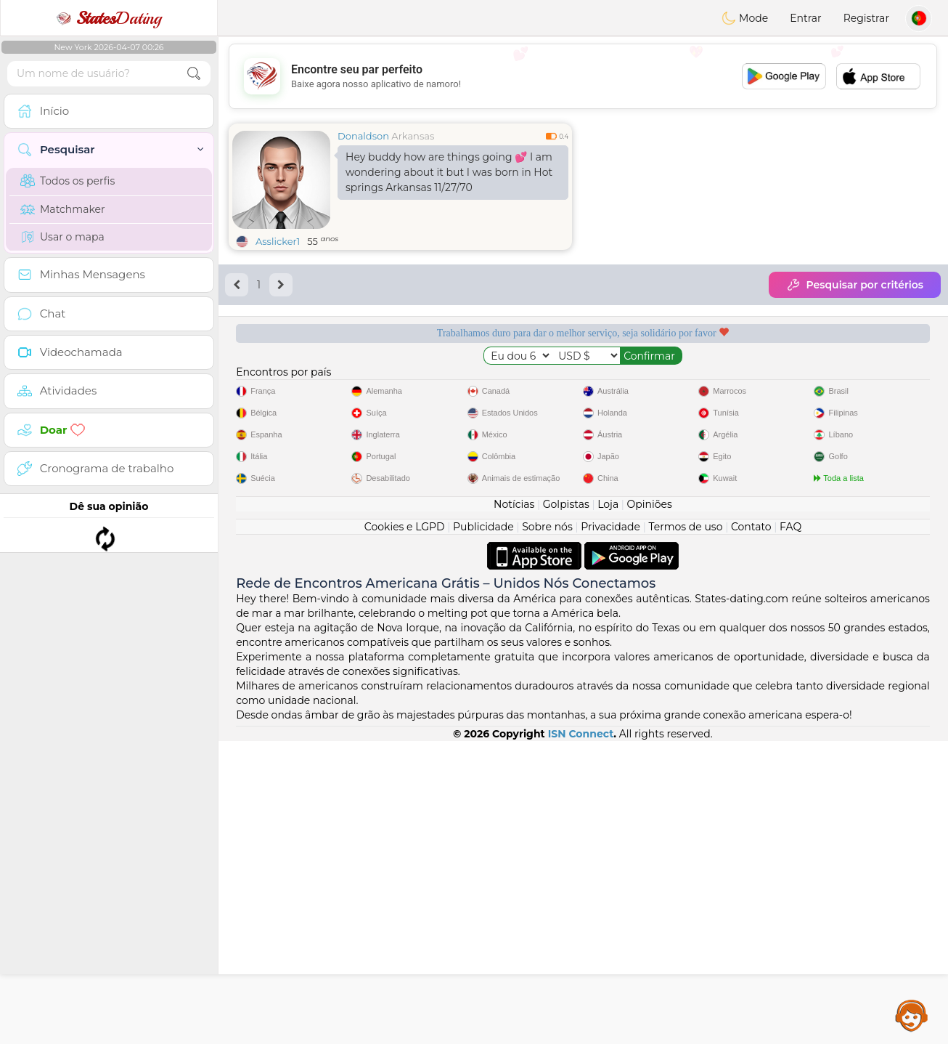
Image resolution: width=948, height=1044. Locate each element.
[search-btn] (194, 73)
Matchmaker (62, 209)
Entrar (805, 18)
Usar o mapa (62, 237)
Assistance (912, 1015)
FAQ (790, 829)
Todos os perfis (67, 181)
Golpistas (566, 807)
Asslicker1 (278, 241)
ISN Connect (581, 1036)
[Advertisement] (583, 76)
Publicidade (483, 829)
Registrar (866, 18)
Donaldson (363, 136)
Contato (751, 829)
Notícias (514, 807)
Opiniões (649, 807)
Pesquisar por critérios (854, 285)
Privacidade (610, 829)
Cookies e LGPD (404, 829)
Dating (109, 18)
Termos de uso (685, 829)
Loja (607, 807)
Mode (745, 18)
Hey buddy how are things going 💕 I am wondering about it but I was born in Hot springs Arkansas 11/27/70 (449, 172)
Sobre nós (547, 829)
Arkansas (412, 136)
